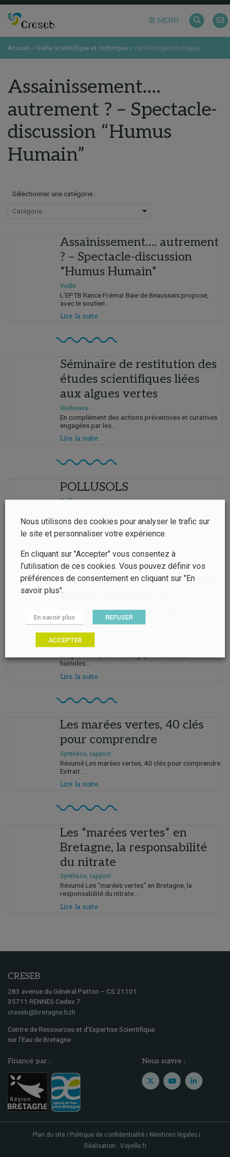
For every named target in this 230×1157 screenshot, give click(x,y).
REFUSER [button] (119, 617)
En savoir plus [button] (54, 617)
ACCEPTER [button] (65, 640)
